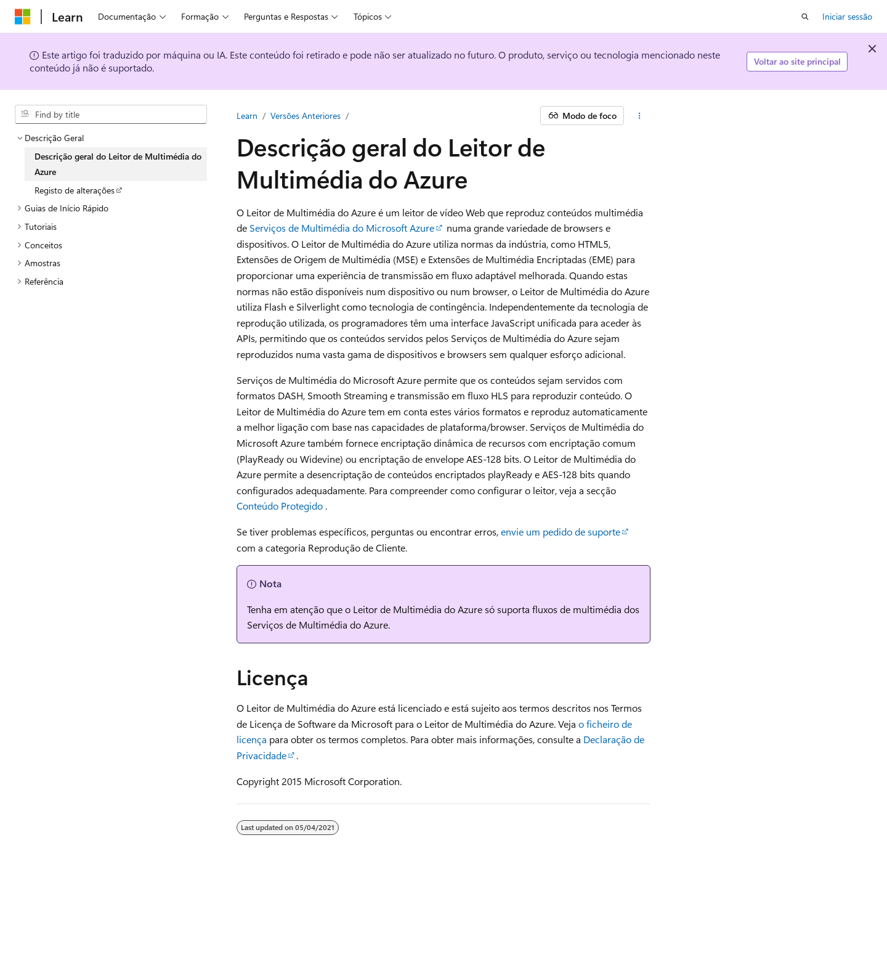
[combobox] (111, 114)
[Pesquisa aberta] (805, 17)
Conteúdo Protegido (280, 505)
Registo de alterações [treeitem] (74, 190)
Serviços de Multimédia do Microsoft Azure (341, 227)
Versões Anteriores (305, 115)
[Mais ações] (639, 116)
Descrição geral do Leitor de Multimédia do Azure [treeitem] (117, 164)
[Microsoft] (23, 17)
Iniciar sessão (847, 16)
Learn (247, 115)
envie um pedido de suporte (560, 531)
